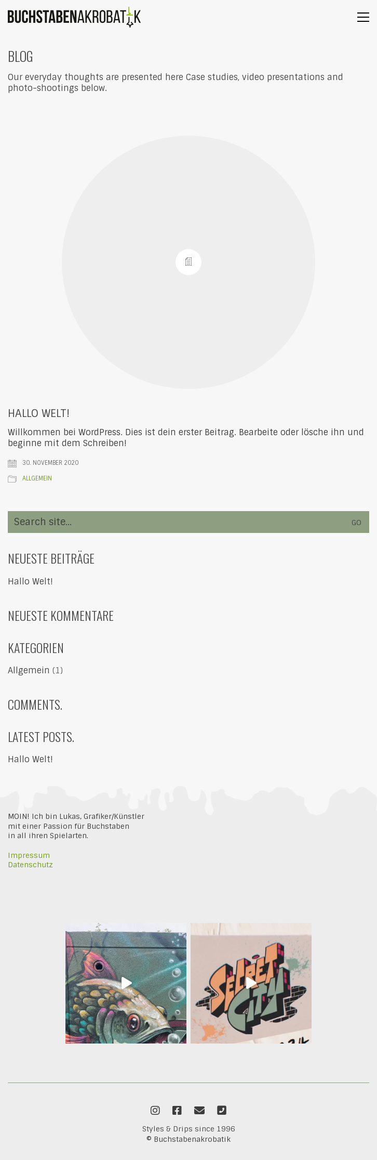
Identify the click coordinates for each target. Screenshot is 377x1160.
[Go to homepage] (74, 17)
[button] (363, 17)
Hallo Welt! (39, 413)
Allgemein (37, 478)
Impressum (29, 855)
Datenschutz (30, 864)
